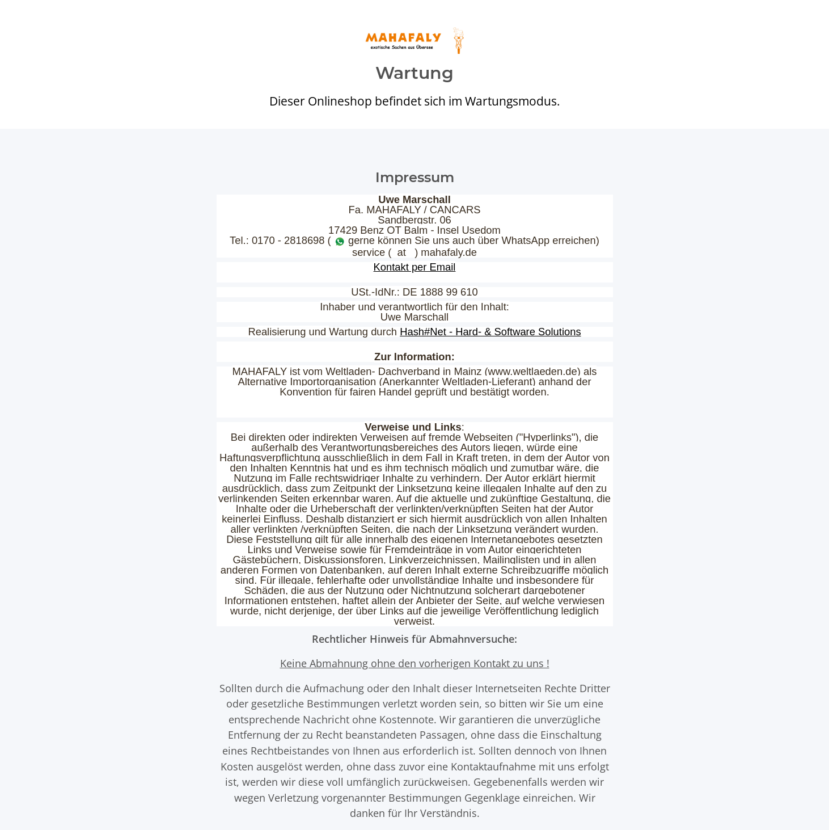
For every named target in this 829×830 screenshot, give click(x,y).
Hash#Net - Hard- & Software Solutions (490, 332)
